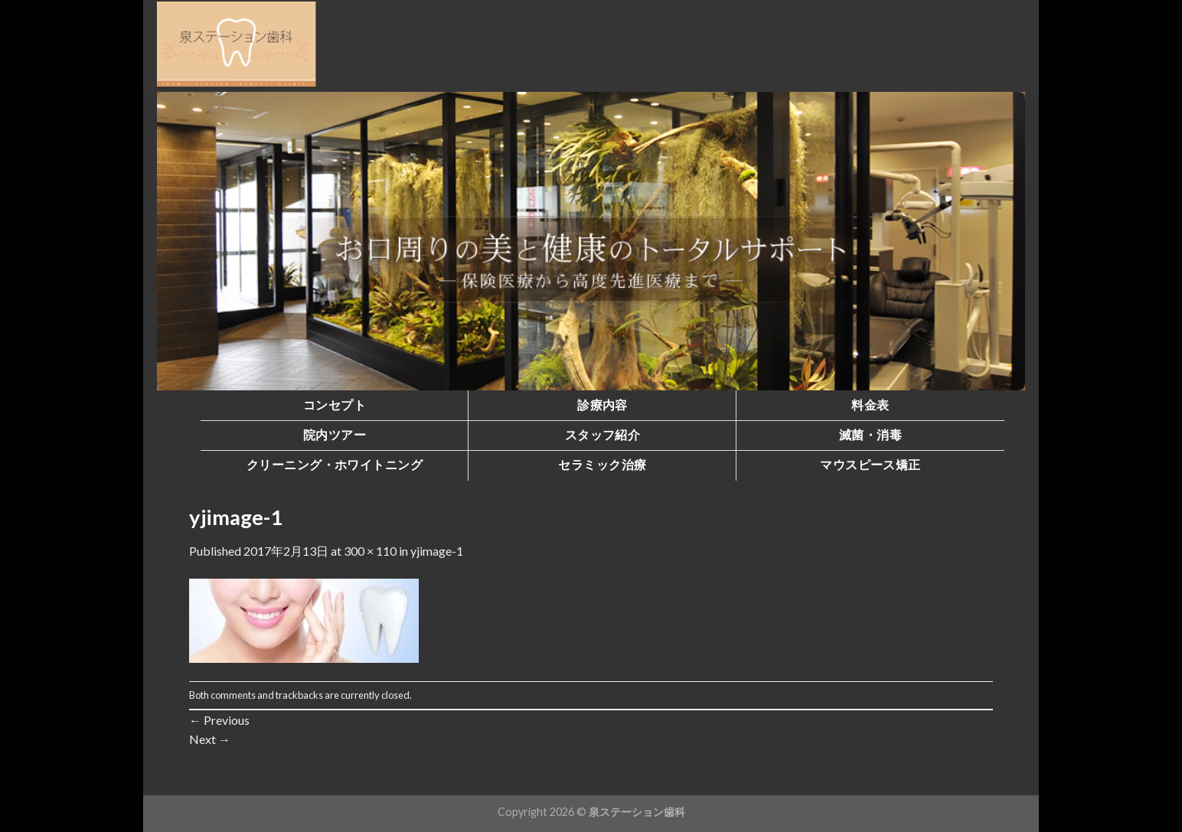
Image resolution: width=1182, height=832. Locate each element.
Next (209, 739)
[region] (591, 241)
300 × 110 (370, 550)
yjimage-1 (436, 550)
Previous (219, 720)
